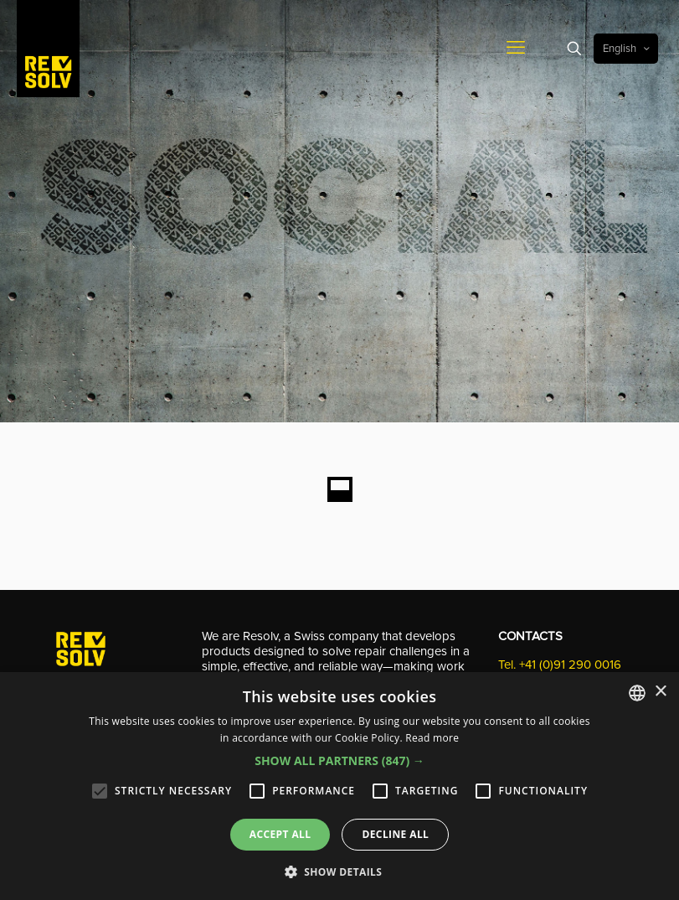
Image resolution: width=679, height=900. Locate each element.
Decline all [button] (395, 834)
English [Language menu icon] (627, 48)
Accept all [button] (280, 834)
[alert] (339, 786)
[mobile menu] (516, 48)
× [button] (660, 691)
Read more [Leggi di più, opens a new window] (432, 738)
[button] (339, 760)
